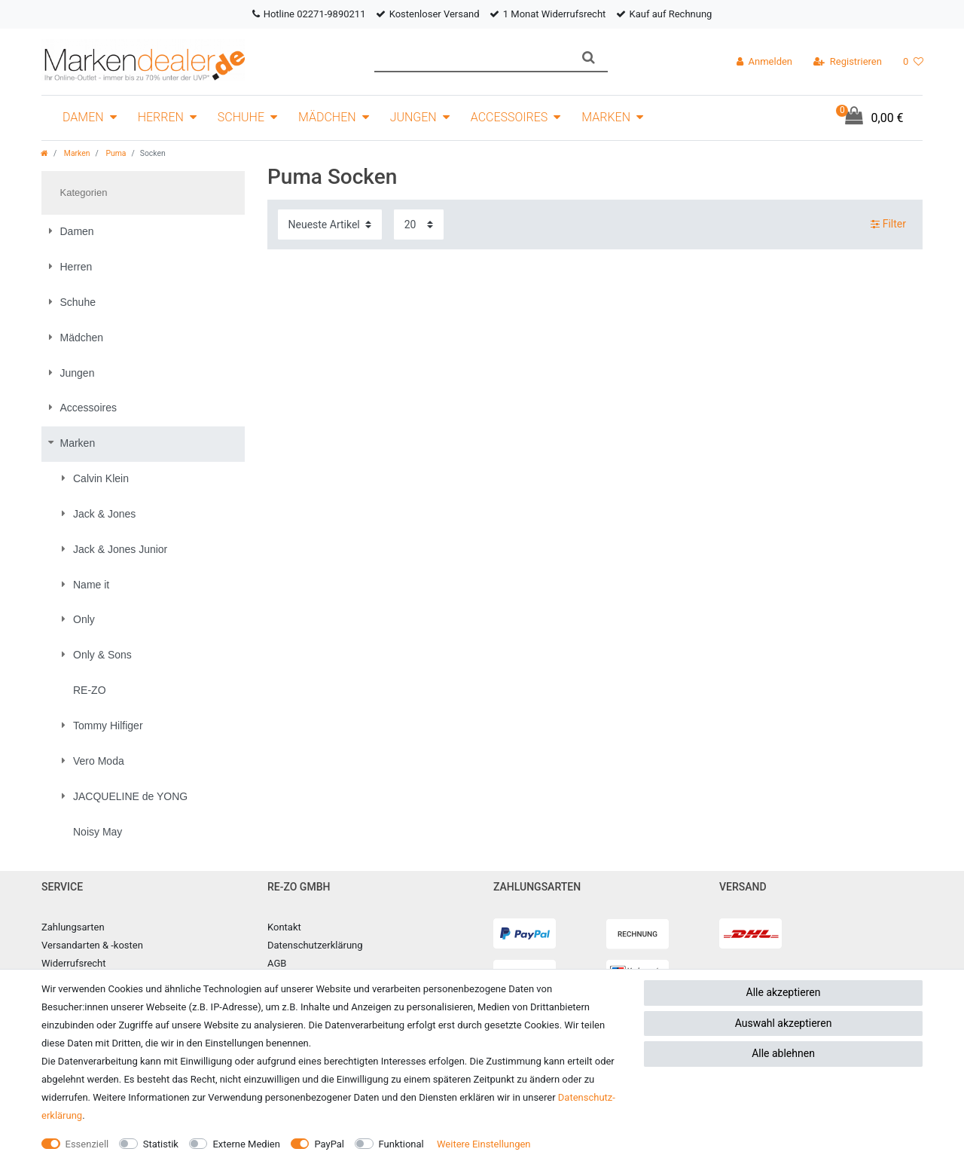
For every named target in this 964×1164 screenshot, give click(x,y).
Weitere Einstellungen (484, 1144)
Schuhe (241, 117)
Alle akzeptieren (783, 992)
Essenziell (87, 1144)
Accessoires (509, 117)
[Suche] (588, 57)
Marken (605, 117)
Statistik (160, 1144)
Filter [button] (888, 224)
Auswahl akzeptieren (783, 1023)
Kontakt (284, 927)
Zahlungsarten (73, 927)
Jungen (413, 117)
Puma (115, 153)
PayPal (329, 1144)
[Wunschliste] (913, 61)
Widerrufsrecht (73, 963)
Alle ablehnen (783, 1053)
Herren (161, 117)
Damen (83, 117)
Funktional (401, 1144)
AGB (276, 963)
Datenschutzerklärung (315, 945)
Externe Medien (246, 1144)
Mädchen (327, 117)
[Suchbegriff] (471, 57)
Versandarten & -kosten (92, 945)
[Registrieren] (847, 61)
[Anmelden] (764, 61)
